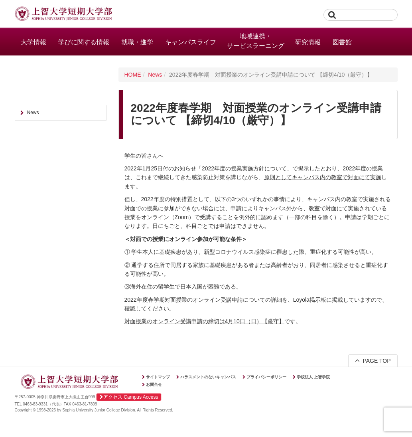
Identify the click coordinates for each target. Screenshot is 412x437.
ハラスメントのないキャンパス (208, 377)
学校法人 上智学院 (313, 377)
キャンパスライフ (190, 42)
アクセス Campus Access (129, 397)
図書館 (342, 42)
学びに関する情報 (83, 42)
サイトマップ (158, 377)
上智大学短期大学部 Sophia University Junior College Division (63, 14)
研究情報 (308, 42)
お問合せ (154, 384)
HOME (132, 74)
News (155, 74)
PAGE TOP (373, 360)
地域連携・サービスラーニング (255, 41)
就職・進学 (137, 42)
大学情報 (33, 42)
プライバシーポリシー (266, 377)
